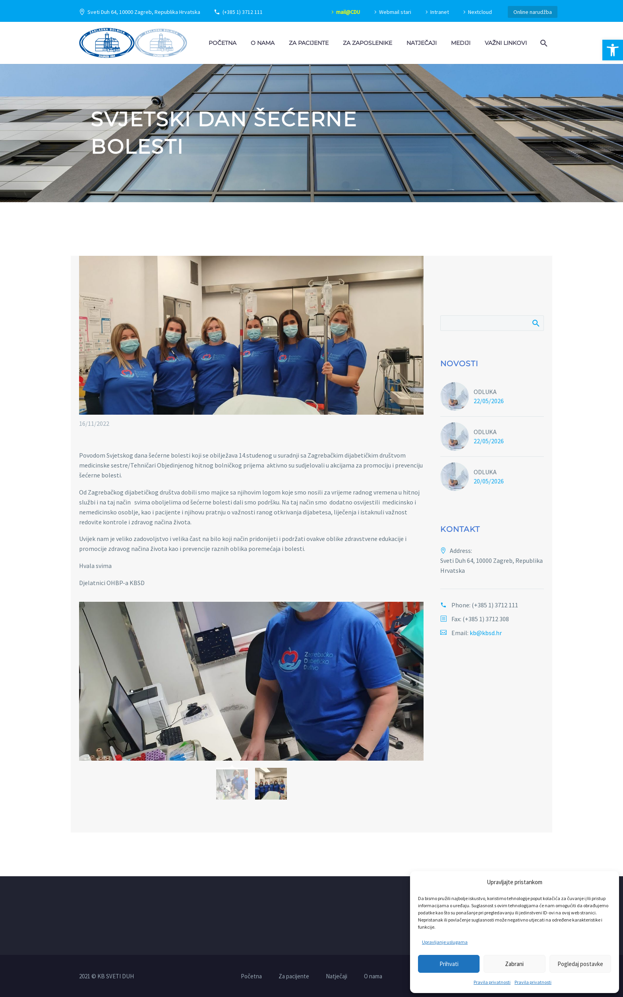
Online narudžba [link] (532, 11)
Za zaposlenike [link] (367, 42)
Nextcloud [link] (480, 11)
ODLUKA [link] (485, 392)
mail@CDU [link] (348, 11)
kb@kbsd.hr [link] (486, 633)
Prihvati (449, 964)
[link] (612, 50)
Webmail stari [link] (395, 11)
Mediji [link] (460, 42)
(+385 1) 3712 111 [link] (242, 11)
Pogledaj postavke (580, 964)
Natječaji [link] (421, 42)
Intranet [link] (439, 11)
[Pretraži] (492, 323)
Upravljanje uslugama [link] (445, 942)
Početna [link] (222, 42)
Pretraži (535, 322)
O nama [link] (263, 42)
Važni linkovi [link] (506, 42)
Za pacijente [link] (309, 42)
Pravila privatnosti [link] (492, 982)
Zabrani (514, 964)
